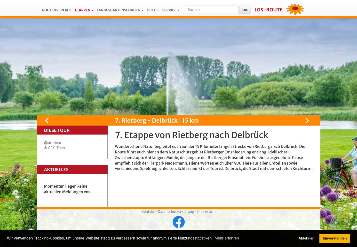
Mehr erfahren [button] (226, 238)
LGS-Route (268, 9)
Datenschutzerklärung (176, 211)
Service (171, 10)
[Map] (178, 66)
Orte (153, 10)
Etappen (84, 10)
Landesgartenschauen (120, 10)
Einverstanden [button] (335, 238)
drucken (52, 143)
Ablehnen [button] (307, 238)
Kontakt (148, 211)
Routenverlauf (56, 10)
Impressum (206, 211)
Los (245, 10)
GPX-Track (54, 148)
